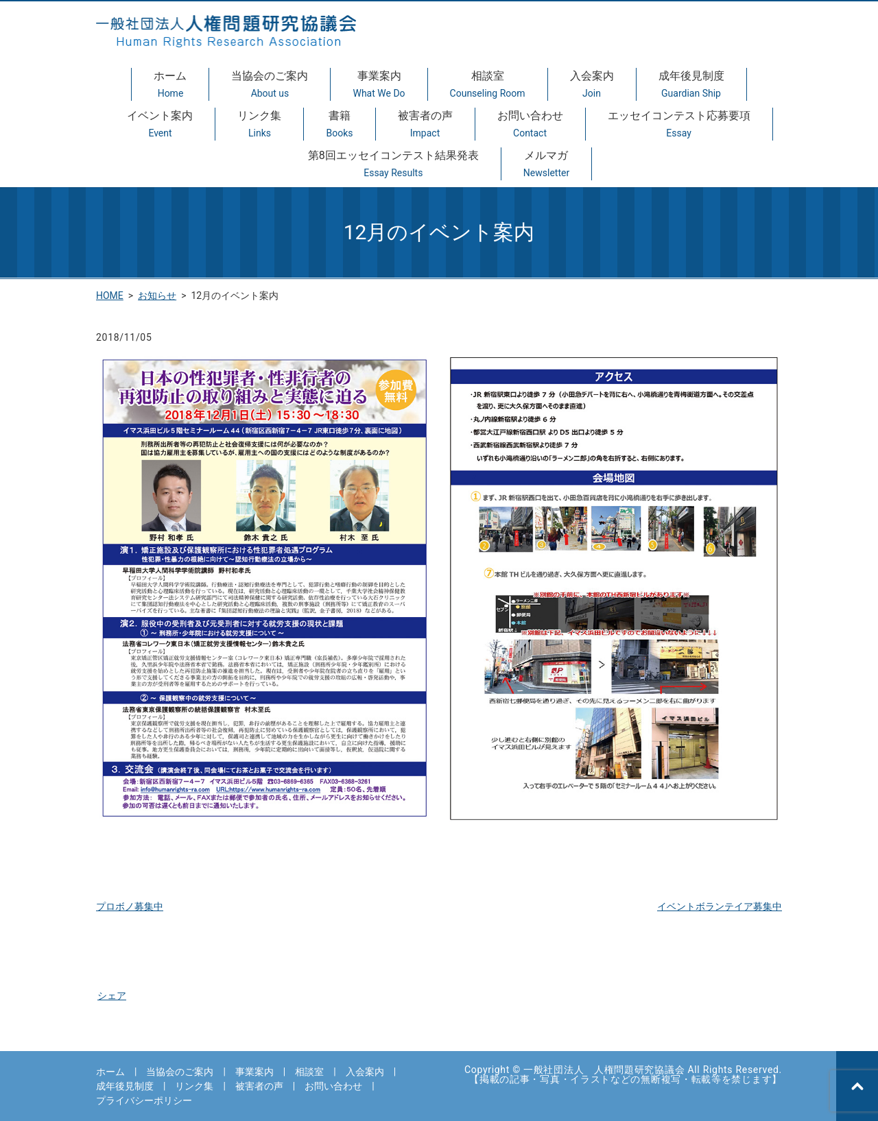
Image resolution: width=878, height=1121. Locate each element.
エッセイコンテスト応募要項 (679, 125)
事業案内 (379, 85)
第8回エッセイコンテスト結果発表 (393, 164)
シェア (111, 995)
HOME (109, 295)
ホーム (170, 85)
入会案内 (592, 85)
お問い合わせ (530, 125)
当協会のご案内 (269, 85)
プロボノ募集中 (129, 906)
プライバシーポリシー (144, 1100)
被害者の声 (425, 125)
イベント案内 (160, 125)
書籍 (339, 125)
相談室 (487, 85)
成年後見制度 (691, 85)
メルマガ (546, 164)
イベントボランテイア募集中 (719, 906)
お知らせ (157, 295)
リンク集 (259, 125)
